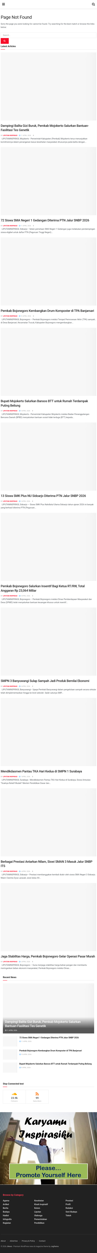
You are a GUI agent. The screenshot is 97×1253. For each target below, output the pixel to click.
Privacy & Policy (28, 1241)
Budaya (6, 1212)
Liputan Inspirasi (10, 135)
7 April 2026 (24, 777)
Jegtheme (55, 1246)
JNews (9, 1246)
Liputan (37, 1212)
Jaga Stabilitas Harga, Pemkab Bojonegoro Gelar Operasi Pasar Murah (48, 956)
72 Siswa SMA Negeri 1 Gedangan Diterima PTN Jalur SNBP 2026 (45, 220)
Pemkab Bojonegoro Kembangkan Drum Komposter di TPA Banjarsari (47, 311)
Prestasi (69, 1200)
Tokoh (68, 1215)
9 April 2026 (24, 411)
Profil (68, 1204)
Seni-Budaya (71, 1212)
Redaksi (69, 1208)
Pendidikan (39, 1223)
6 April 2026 (24, 871)
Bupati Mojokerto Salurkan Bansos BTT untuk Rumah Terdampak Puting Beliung (55, 1064)
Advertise (14, 1241)
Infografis (7, 1219)
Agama (6, 1200)
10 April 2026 (25, 316)
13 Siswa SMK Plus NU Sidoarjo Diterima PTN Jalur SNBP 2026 (43, 496)
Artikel (6, 1204)
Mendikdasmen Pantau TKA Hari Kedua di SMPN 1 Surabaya (41, 771)
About (3, 1241)
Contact (42, 1241)
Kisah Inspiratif (41, 1204)
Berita (5, 1208)
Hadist (6, 1215)
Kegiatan (7, 1223)
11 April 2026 (25, 135)
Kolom (37, 1208)
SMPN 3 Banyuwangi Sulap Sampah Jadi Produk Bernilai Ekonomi (45, 681)
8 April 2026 (24, 596)
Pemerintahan (40, 1219)
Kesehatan (39, 1200)
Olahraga (38, 1215)
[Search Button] (5, 41)
